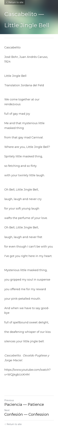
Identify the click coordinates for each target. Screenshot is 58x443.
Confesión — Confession (26, 414)
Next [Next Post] (7, 410)
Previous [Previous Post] (9, 400)
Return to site (14, 2)
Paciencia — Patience (24, 404)
